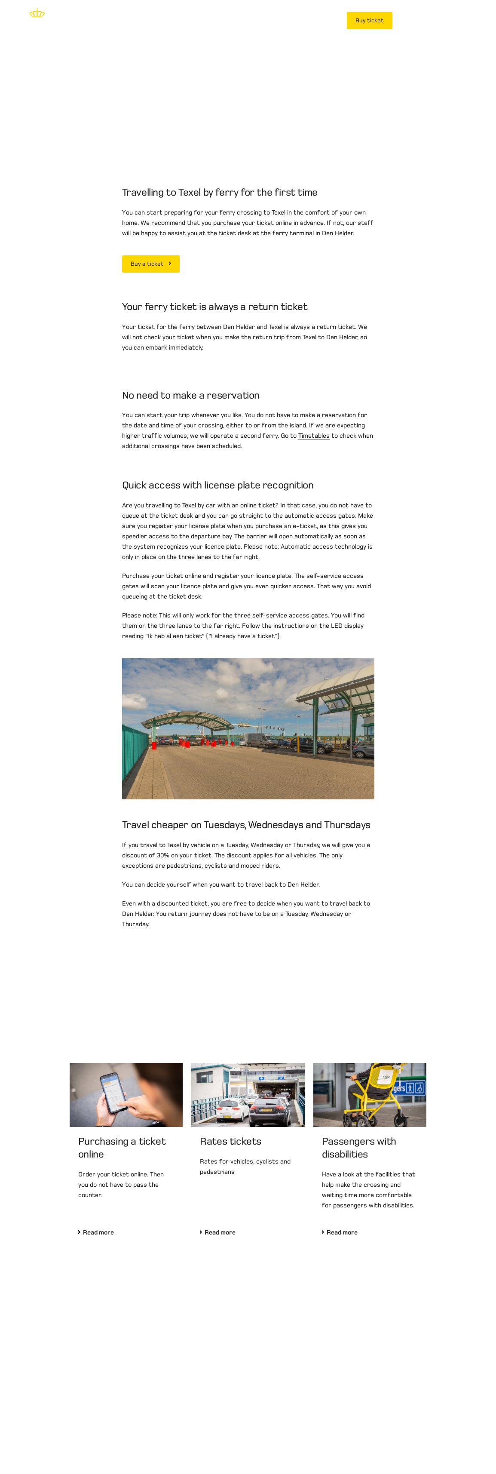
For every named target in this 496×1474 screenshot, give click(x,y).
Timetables (314, 576)
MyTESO (417, 20)
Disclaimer (24, 1441)
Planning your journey (224, 20)
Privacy (60, 1441)
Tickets (167, 20)
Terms (91, 1441)
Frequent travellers (299, 20)
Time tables (124, 20)
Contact (124, 1441)
